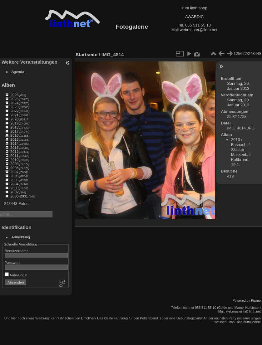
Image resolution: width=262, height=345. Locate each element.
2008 (14, 168)
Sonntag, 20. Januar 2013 (238, 86)
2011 (14, 155)
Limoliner (87, 318)
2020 (14, 119)
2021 (14, 115)
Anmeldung (21, 237)
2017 (14, 131)
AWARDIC (194, 16)
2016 (14, 135)
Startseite (86, 54)
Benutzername (17, 251)
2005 (14, 180)
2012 (14, 151)
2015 (14, 139)
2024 (14, 103)
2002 (14, 192)
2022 (14, 111)
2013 (14, 147)
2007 (14, 172)
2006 (14, 176)
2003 (14, 188)
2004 (14, 184)
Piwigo (256, 300)
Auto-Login (16, 275)
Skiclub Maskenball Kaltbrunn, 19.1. (241, 157)
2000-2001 (19, 196)
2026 (14, 95)
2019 (14, 123)
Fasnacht (239, 144)
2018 (14, 127)
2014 (14, 143)
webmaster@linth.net (198, 29)
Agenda (18, 72)
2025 (14, 99)
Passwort (12, 262)
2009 (14, 164)
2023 (14, 107)
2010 (14, 160)
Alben (8, 85)
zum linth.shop (194, 8)
